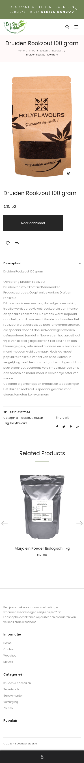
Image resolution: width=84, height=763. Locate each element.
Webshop (9, 655)
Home (21, 50)
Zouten (44, 50)
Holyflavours (18, 423)
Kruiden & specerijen (17, 683)
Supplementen (13, 695)
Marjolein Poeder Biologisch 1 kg (42, 548)
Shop (32, 50)
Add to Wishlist (7, 243)
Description (12, 263)
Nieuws (8, 662)
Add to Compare (16, 243)
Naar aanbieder (33, 223)
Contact (9, 649)
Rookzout (57, 50)
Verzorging (10, 702)
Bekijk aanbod (57, 12)
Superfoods (11, 689)
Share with (63, 417)
